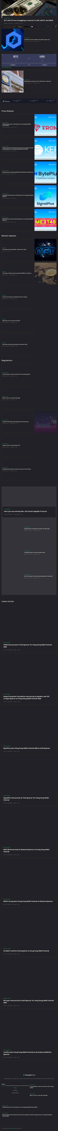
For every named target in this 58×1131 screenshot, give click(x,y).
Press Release (5, 122)
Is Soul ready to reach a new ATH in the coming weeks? (16, 374)
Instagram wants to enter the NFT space (34, 552)
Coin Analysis (27, 79)
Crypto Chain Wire (6, 127)
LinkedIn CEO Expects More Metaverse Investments (15, 421)
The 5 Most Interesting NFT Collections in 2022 (14, 249)
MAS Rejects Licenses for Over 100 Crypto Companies (37, 81)
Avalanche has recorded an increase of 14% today (36, 528)
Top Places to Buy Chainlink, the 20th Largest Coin (37, 39)
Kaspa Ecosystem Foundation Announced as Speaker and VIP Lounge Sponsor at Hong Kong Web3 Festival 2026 (17, 148)
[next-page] (5, 1065)
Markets (4, 271)
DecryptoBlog (10, 1128)
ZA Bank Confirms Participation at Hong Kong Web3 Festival (26, 951)
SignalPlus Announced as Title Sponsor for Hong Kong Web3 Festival (17, 196)
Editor (3, 251)
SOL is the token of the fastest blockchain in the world (38, 576)
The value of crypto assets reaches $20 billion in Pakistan (16, 273)
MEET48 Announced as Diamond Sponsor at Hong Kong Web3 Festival (17, 219)
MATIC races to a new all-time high (11, 398)
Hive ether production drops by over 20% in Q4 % (14, 344)
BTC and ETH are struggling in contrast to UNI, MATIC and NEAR (28, 20)
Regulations (5, 372)
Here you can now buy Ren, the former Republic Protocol (25, 511)
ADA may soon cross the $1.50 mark (11, 320)
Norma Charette (5, 298)
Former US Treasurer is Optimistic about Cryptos (14, 297)
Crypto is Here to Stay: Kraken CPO (11, 445)
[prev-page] (2, 1065)
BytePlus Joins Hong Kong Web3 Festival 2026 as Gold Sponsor (18, 172)
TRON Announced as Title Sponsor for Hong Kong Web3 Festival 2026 (16, 124)
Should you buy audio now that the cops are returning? (16, 469)
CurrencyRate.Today (6, 67)
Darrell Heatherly (28, 41)
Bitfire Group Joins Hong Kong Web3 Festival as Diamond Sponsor (28, 901)
